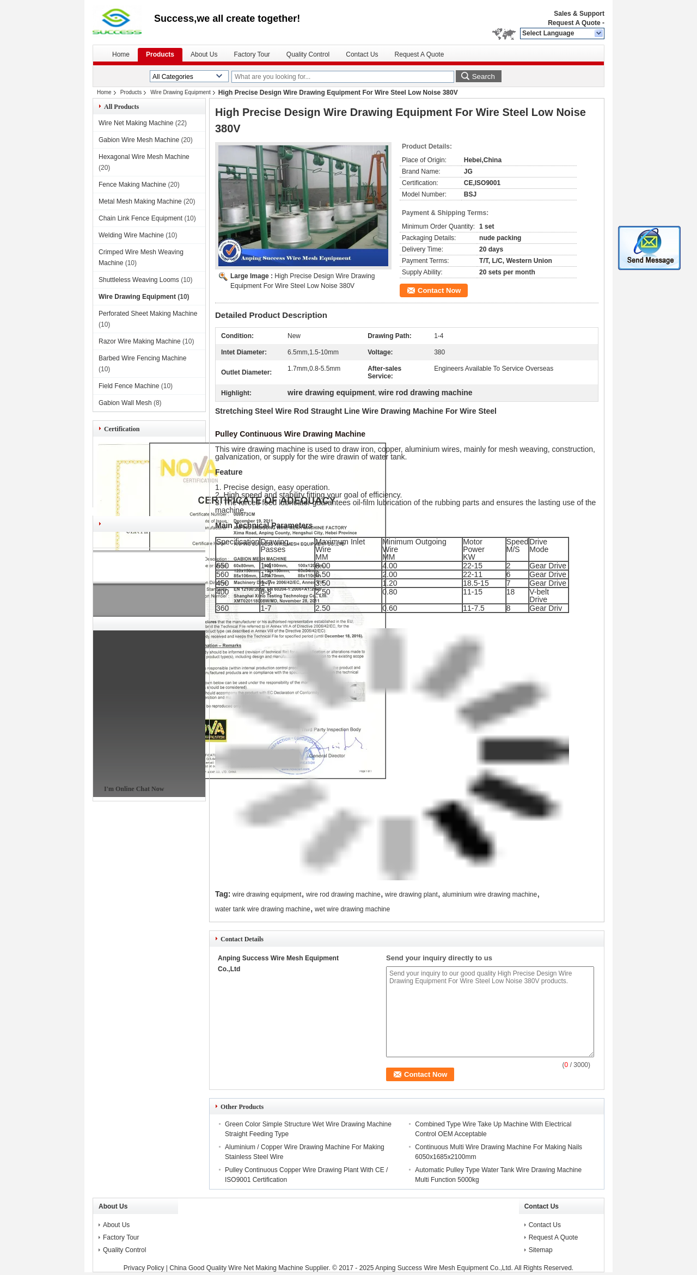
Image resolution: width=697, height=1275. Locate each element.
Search (483, 76)
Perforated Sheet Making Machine (148, 313)
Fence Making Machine (132, 184)
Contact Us (362, 54)
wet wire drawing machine (352, 909)
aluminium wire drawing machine (489, 894)
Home (121, 54)
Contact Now (439, 290)
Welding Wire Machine (131, 235)
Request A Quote (574, 23)
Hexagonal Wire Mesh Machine (144, 157)
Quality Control (307, 54)
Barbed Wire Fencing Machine (142, 358)
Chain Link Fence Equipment (140, 218)
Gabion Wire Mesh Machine (139, 140)
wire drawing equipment (267, 894)
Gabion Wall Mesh (125, 403)
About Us (204, 54)
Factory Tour (252, 54)
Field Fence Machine (129, 386)
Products (160, 54)
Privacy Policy (144, 1268)
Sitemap (541, 1250)
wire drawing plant (411, 894)
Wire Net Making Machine (136, 123)
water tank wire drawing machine (262, 909)
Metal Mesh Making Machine (140, 201)
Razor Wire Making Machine (140, 341)
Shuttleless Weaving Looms (139, 280)
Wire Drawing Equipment (180, 92)
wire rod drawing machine (343, 894)
